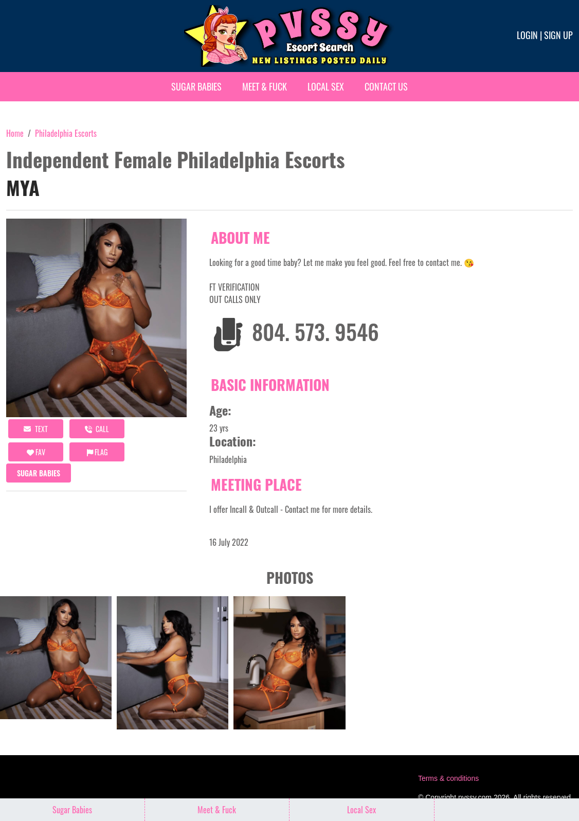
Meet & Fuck (264, 86)
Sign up (558, 35)
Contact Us (386, 86)
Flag (97, 452)
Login (527, 35)
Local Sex (325, 86)
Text (36, 428)
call (97, 428)
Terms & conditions (448, 778)
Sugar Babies (196, 86)
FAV (36, 452)
